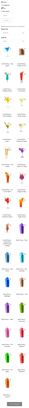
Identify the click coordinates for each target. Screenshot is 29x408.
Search (6, 20)
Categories (5, 5)
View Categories (14, 404)
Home (3, 2)
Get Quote (5, 11)
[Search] (14, 16)
